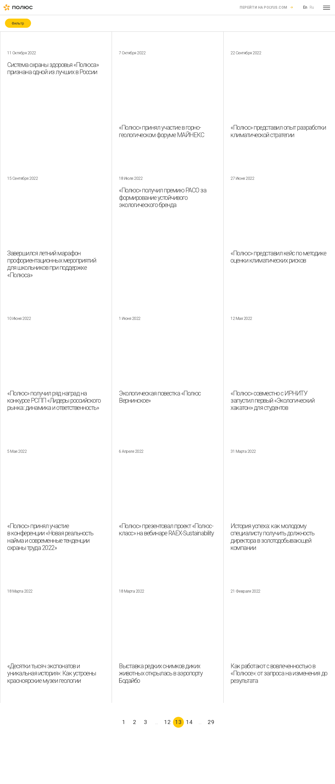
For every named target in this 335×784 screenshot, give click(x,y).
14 (189, 722)
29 (211, 722)
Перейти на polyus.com (263, 7)
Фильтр (18, 23)
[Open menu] (327, 7)
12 (167, 722)
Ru (311, 7)
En (305, 7)
